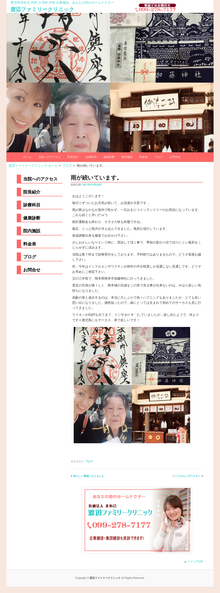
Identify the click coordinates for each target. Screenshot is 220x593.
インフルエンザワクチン (186, 476)
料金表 (143, 157)
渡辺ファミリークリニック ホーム (33, 165)
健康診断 (109, 157)
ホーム (27, 157)
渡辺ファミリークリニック (42, 9)
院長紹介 (73, 157)
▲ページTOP (193, 561)
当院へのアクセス (49, 157)
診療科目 (91, 157)
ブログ (158, 157)
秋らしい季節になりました (88, 476)
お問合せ (175, 157)
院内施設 (127, 157)
